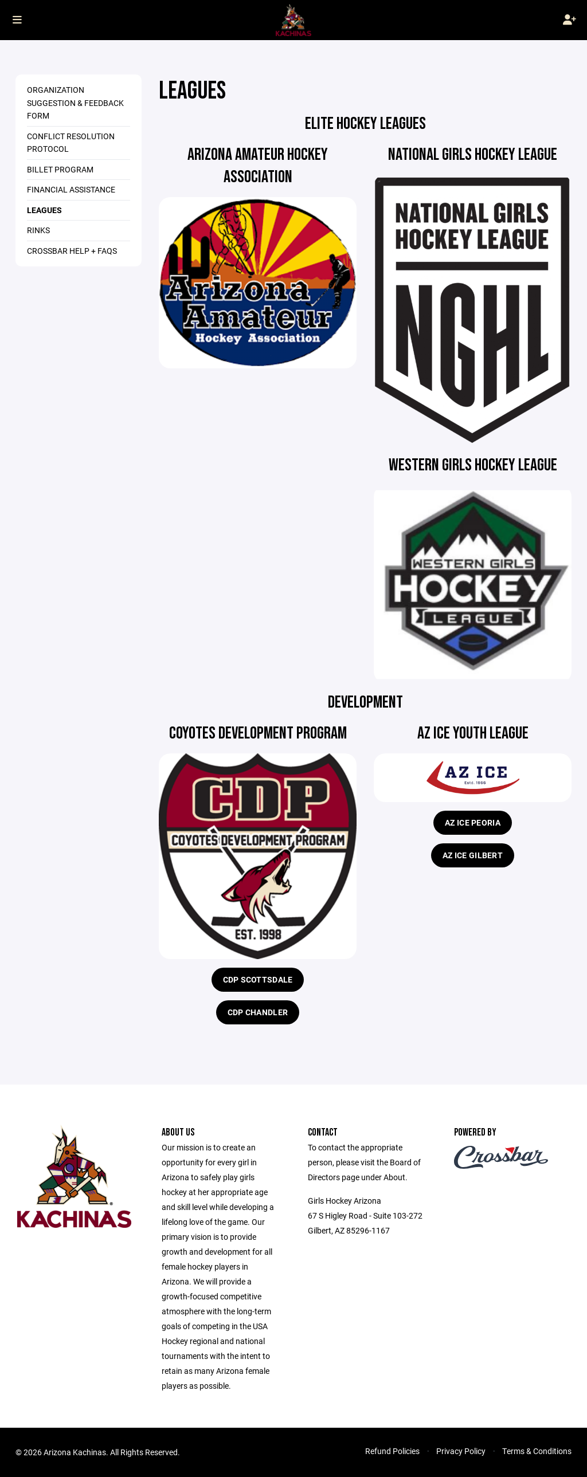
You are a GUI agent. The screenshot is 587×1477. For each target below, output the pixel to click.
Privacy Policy (461, 1450)
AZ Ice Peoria (472, 822)
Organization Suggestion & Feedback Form (75, 102)
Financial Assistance (71, 189)
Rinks (38, 230)
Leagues (44, 210)
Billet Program (60, 169)
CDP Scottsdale (258, 979)
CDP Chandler (258, 1012)
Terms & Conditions (537, 1450)
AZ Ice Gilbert (473, 855)
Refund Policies (392, 1450)
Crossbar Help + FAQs (72, 250)
